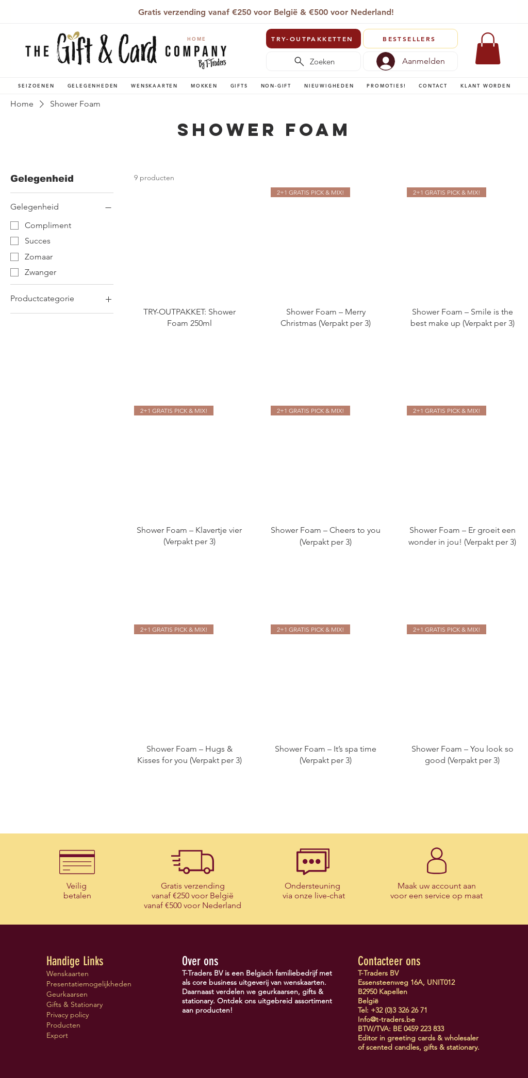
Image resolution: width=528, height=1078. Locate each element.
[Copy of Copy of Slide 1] (259, 9)
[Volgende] (503, 13)
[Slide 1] (235, 9)
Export (57, 1035)
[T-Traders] (248, 9)
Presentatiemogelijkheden (82, 983)
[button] (36, 85)
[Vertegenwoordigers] (283, 9)
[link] (487, 48)
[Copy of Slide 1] (271, 9)
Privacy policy (67, 1014)
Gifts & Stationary (74, 1004)
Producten (63, 1025)
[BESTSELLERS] (410, 38)
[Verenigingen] (295, 9)
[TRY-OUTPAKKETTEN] (313, 38)
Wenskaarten (67, 973)
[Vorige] (26, 13)
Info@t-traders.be (386, 1019)
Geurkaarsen (67, 994)
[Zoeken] (313, 61)
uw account (440, 886)
